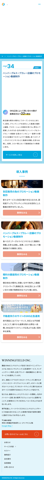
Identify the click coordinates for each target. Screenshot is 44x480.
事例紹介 (7, 466)
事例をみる (22, 212)
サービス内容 (9, 458)
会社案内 (7, 470)
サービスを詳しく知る (14, 154)
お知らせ (7, 454)
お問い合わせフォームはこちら (16, 446)
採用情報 (7, 475)
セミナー (7, 462)
